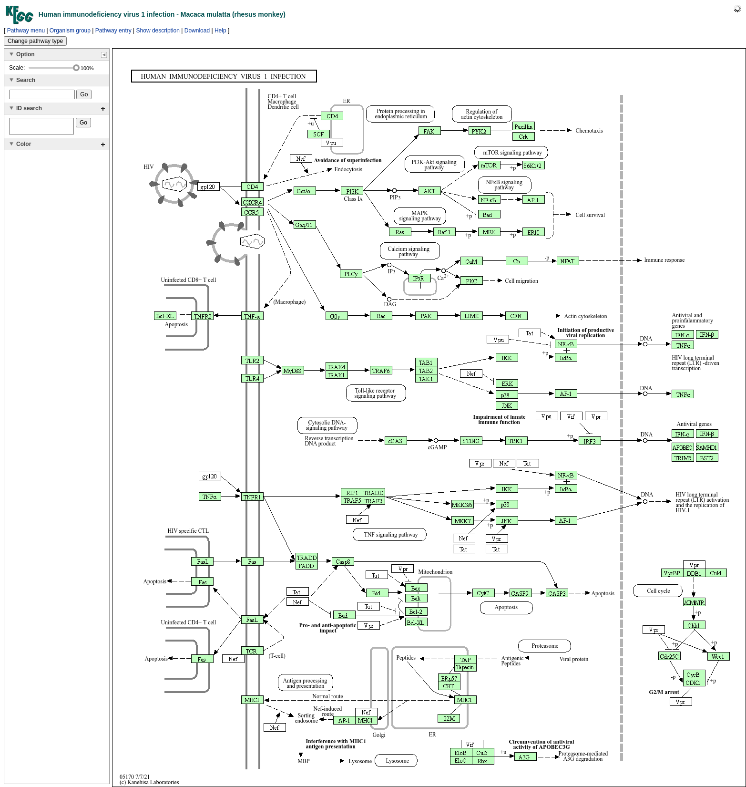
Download (197, 30)
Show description (158, 30)
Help (220, 30)
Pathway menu (26, 30)
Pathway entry (113, 30)
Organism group (70, 30)
